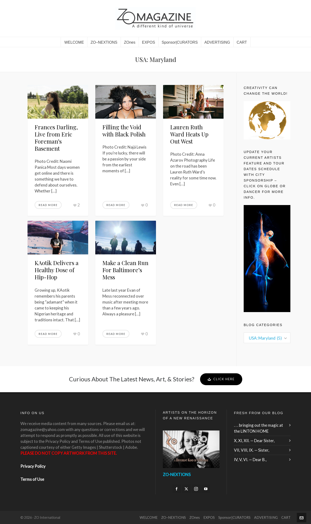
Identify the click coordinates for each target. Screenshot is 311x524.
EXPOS (209, 517)
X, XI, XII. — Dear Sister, (254, 440)
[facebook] (176, 489)
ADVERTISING (266, 517)
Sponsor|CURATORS (234, 517)
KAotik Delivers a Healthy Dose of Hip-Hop (56, 270)
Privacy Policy (33, 466)
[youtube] (205, 489)
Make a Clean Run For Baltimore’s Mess (125, 270)
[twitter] (186, 489)
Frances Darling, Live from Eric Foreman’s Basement (56, 137)
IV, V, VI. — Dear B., (250, 459)
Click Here (221, 379)
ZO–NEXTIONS (173, 517)
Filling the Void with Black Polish (124, 130)
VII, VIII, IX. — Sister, (251, 450)
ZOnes (194, 517)
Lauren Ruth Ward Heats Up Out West (189, 134)
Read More (48, 204)
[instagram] (196, 489)
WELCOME (149, 517)
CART (286, 517)
